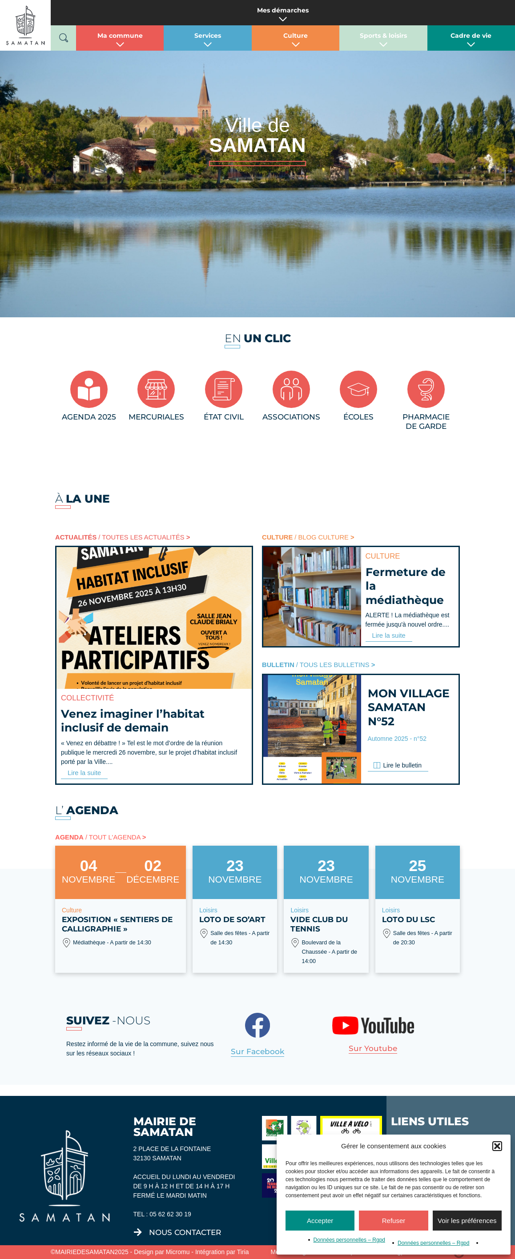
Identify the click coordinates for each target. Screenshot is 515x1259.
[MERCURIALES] (156, 389)
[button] (497, 1146)
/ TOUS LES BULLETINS (316, 663)
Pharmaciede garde (426, 421)
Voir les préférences (467, 1220)
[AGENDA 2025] (89, 389)
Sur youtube (373, 1046)
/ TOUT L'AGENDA (98, 835)
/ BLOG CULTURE (306, 536)
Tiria (243, 1250)
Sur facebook (257, 1050)
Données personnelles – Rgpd (349, 1240)
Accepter (320, 1220)
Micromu (178, 1250)
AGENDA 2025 (89, 416)
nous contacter (185, 1231)
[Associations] (291, 389)
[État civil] (223, 389)
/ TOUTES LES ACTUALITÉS (119, 536)
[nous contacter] (137, 1231)
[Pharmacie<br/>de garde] (426, 389)
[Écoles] (358, 389)
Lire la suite (84, 771)
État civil (224, 416)
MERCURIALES (156, 416)
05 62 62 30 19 (170, 1212)
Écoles (358, 416)
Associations (291, 416)
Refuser (394, 1220)
